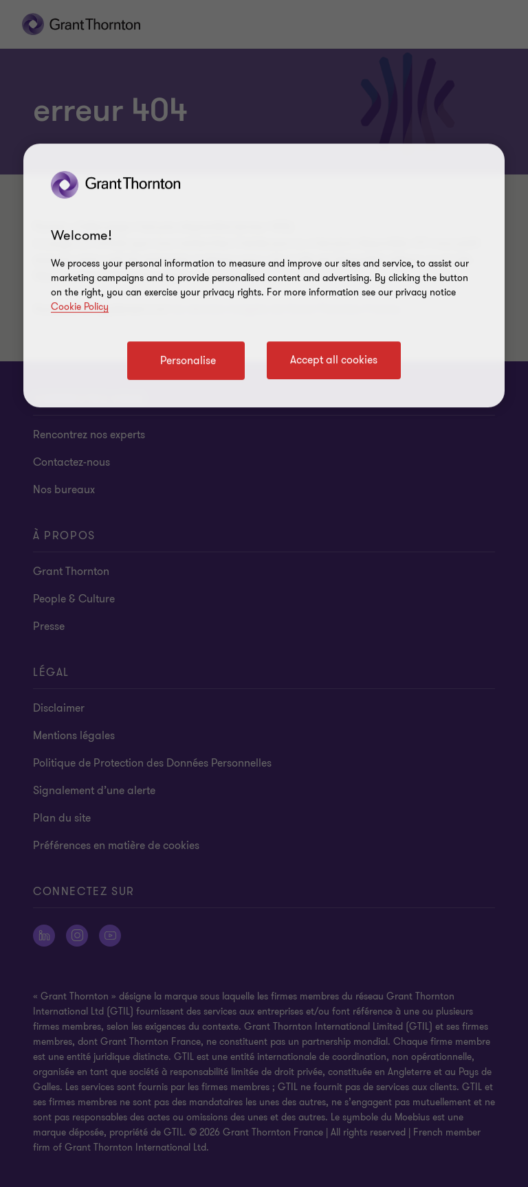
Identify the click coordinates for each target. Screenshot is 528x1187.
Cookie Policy (80, 306)
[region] (264, 275)
